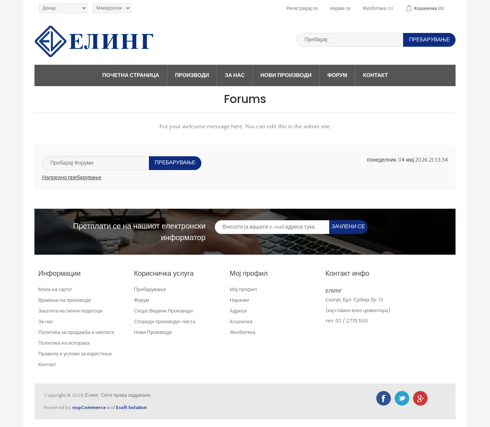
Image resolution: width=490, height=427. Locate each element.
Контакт (375, 75)
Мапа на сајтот (55, 289)
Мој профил (243, 289)
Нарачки (239, 300)
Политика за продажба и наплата (76, 332)
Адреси (238, 310)
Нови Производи (286, 75)
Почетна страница (130, 75)
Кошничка (241, 321)
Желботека (242, 332)
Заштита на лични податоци (70, 310)
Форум (337, 75)
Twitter (402, 398)
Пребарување (150, 289)
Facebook (383, 398)
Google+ (420, 398)
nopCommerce (89, 407)
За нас (235, 75)
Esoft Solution (131, 407)
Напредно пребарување (71, 178)
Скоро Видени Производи (163, 310)
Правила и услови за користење (75, 353)
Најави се (340, 8)
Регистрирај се (302, 8)
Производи (192, 75)
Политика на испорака (64, 343)
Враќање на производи (64, 300)
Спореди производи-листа (164, 321)
